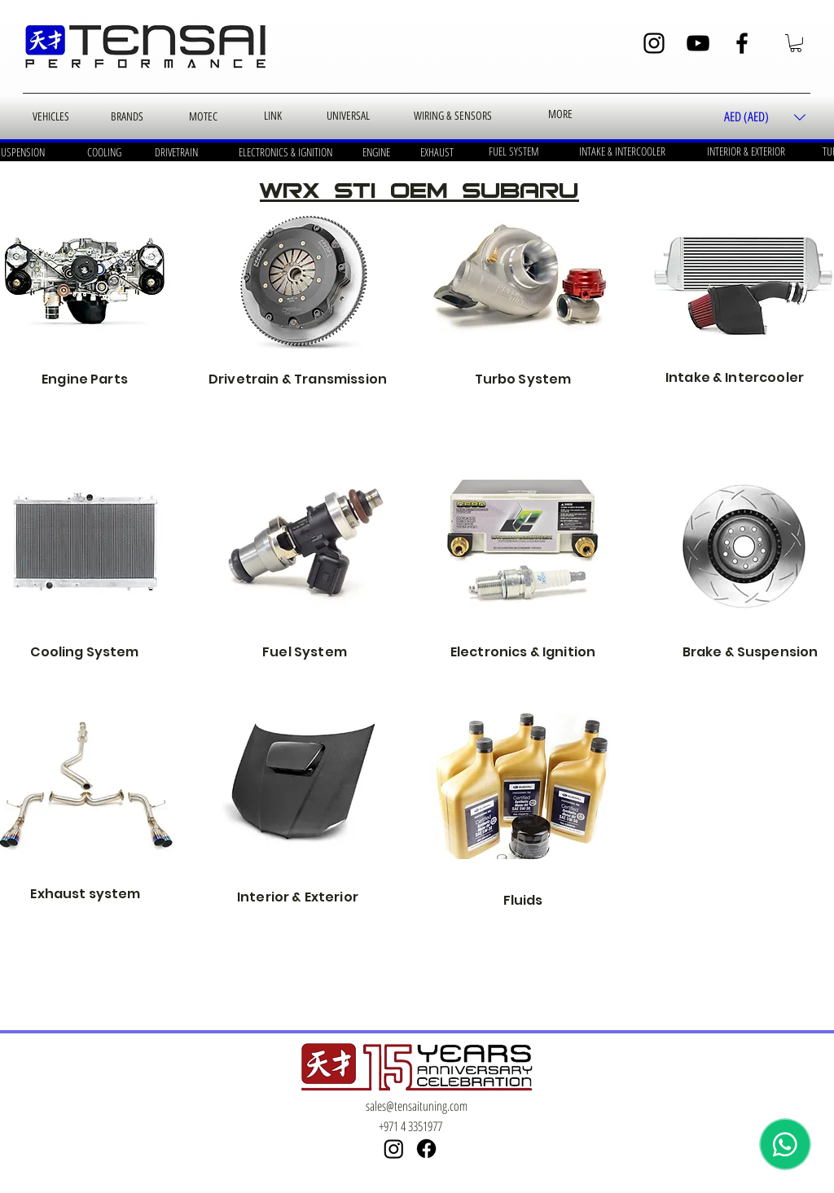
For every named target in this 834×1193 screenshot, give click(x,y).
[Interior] (305, 778)
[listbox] (764, 117)
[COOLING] (104, 152)
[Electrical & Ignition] (523, 541)
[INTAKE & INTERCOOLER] (622, 151)
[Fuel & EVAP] (305, 541)
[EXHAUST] (436, 152)
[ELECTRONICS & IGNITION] (285, 152)
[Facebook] (742, 43)
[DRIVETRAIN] (176, 152)
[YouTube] (698, 43)
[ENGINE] (376, 152)
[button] (795, 43)
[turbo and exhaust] (523, 280)
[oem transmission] (305, 280)
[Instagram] (654, 43)
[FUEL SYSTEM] (513, 151)
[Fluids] (523, 786)
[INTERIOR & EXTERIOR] (746, 151)
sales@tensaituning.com (416, 1106)
